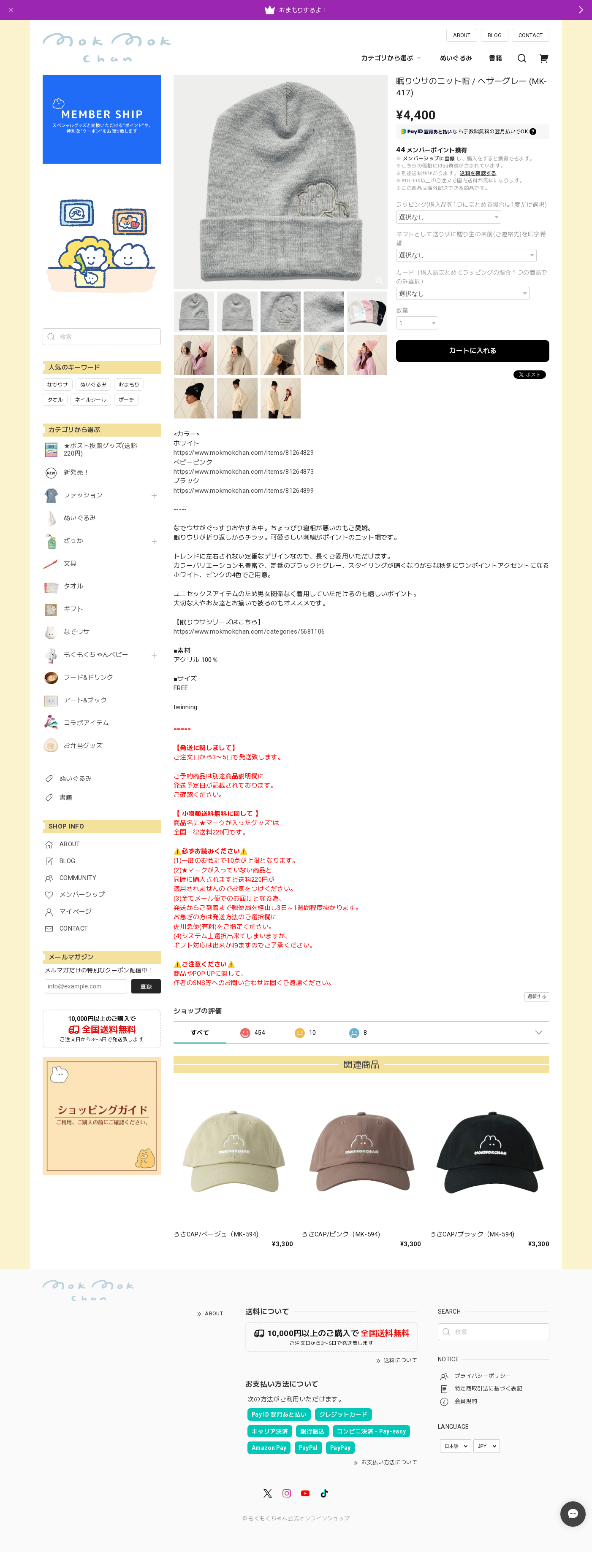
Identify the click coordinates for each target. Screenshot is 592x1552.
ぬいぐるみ (456, 58)
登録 (146, 986)
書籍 (495, 58)
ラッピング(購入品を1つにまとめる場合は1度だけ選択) (471, 204)
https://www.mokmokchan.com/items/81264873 (244, 471)
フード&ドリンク (89, 677)
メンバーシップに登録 (429, 159)
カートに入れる (473, 351)
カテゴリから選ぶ (392, 58)
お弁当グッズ (83, 746)
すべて (200, 1032)
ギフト (73, 609)
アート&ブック (85, 700)
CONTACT (531, 35)
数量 (402, 310)
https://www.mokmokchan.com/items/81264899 (244, 490)
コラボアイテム (86, 723)
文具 (70, 563)
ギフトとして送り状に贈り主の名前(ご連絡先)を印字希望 (471, 238)
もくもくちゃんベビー (96, 655)
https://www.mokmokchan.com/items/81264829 (244, 452)
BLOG (495, 35)
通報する (536, 996)
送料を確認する (478, 173)
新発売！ (77, 472)
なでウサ (77, 632)
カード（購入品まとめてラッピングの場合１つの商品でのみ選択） (472, 277)
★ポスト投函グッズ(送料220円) (100, 450)
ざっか (73, 541)
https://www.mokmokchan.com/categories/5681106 (249, 631)
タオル (73, 586)
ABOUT (461, 35)
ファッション (83, 495)
